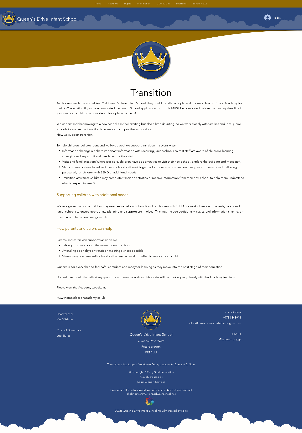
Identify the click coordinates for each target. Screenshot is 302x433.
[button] (112, 4)
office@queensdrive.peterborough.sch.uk (215, 323)
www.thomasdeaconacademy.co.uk (81, 297)
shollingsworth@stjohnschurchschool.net (151, 393)
